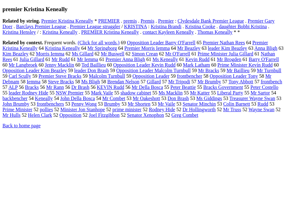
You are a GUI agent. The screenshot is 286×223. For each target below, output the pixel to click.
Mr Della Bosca (147, 87)
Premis (147, 21)
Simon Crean (145, 53)
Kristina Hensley (19, 32)
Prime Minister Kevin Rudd (244, 65)
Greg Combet (184, 115)
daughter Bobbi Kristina (243, 26)
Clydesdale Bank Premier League (211, 21)
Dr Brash (80, 87)
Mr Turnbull (269, 70)
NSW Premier (70, 92)
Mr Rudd (61, 59)
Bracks (32, 87)
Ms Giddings (209, 98)
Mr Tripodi (179, 81)
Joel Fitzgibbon (104, 115)
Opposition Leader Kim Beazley (34, 70)
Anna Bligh (265, 48)
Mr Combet (113, 98)
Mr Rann (55, 87)
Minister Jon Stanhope (82, 109)
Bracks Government (223, 87)
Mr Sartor (260, 92)
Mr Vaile (166, 104)
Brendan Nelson (123, 81)
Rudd (263, 104)
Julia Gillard (32, 59)
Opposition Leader (151, 76)
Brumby (112, 104)
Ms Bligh (90, 81)
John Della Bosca (77, 98)
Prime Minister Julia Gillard (225, 53)
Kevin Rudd (197, 59)
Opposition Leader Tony (234, 76)
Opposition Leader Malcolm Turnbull (153, 70)
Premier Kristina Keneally (67, 21)
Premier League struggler (95, 26)
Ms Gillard (82, 53)
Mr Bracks (208, 70)
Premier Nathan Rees (224, 42)
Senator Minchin (199, 104)
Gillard (154, 81)
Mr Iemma (87, 59)
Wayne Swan (262, 109)
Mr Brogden (229, 59)
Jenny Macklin (59, 65)
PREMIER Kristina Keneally (110, 32)
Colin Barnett (236, 104)
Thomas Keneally (214, 32)
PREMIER (108, 21)
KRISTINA (135, 26)
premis (130, 21)
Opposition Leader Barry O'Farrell (161, 42)
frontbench (271, 81)
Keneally (44, 98)
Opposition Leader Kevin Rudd (144, 65)
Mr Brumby (209, 81)
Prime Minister (17, 109)
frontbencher (189, 76)
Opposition (70, 115)
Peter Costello (264, 87)
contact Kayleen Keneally (168, 32)
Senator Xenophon (145, 115)
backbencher (15, 98)
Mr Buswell (112, 53)
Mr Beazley (188, 48)
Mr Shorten (139, 104)
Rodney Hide (162, 109)
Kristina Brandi (166, 26)
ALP (13, 87)
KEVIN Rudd (110, 87)
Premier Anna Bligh (125, 59)
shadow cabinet (135, 92)
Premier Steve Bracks (59, 76)
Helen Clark (40, 115)
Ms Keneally (165, 59)
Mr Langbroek (23, 65)
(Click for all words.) (98, 42)
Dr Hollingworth (199, 109)
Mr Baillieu (238, 70)
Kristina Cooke (200, 26)
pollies (46, 109)
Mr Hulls (11, 115)
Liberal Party (230, 92)
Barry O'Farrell (264, 59)
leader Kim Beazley (227, 48)
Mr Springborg (102, 48)
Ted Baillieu (93, 65)
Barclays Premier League (41, 26)
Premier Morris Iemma (147, 48)
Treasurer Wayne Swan (252, 98)
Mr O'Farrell (177, 53)
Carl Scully (20, 76)
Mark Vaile (102, 92)
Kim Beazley (15, 53)
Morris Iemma (50, 53)
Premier (166, 21)
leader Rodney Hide (28, 92)
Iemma (33, 81)
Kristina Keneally (59, 32)
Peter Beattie (183, 87)
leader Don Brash (91, 70)
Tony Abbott (240, 81)
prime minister (126, 109)
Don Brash (178, 98)
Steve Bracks (61, 81)
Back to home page (21, 125)
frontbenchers (50, 104)
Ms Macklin (170, 92)
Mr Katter (200, 92)
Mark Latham (196, 65)
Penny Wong (84, 104)
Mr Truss (232, 109)
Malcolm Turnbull (107, 76)
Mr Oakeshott (146, 98)
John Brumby (15, 104)
